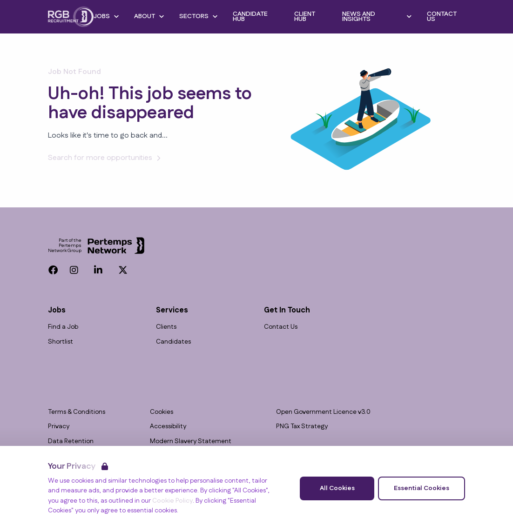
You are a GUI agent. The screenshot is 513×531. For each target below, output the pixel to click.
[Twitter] (123, 270)
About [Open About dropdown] (149, 16)
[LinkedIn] (98, 270)
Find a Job (63, 327)
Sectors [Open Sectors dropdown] (198, 16)
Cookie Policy (172, 500)
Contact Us (280, 327)
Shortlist (60, 342)
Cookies (161, 412)
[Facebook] (53, 270)
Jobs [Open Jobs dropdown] (106, 16)
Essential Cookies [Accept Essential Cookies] (421, 488)
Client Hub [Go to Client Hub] (304, 16)
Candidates (173, 342)
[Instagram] (74, 270)
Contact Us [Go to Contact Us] (442, 16)
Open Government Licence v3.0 (323, 412)
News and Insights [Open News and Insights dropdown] (377, 16)
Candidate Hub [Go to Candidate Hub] (250, 16)
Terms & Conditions (76, 412)
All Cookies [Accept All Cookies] (337, 488)
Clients (166, 327)
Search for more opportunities (105, 158)
